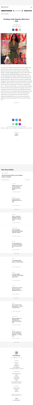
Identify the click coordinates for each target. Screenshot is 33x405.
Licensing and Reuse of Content (16, 368)
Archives (16, 379)
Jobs (16, 363)
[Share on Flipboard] (20, 120)
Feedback (16, 366)
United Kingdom (16, 388)
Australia (16, 391)
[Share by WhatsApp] (16, 124)
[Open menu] (31, 6)
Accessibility (16, 378)
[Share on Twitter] (16, 120)
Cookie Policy (16, 377)
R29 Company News (16, 373)
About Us (17, 362)
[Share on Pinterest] (16, 30)
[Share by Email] (20, 30)
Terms (16, 374)
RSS (16, 380)
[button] (16, 30)
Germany (16, 389)
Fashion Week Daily (14, 72)
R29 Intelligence (16, 367)
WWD (6, 76)
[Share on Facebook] (13, 30)
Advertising (16, 365)
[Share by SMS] (20, 124)
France (16, 390)
